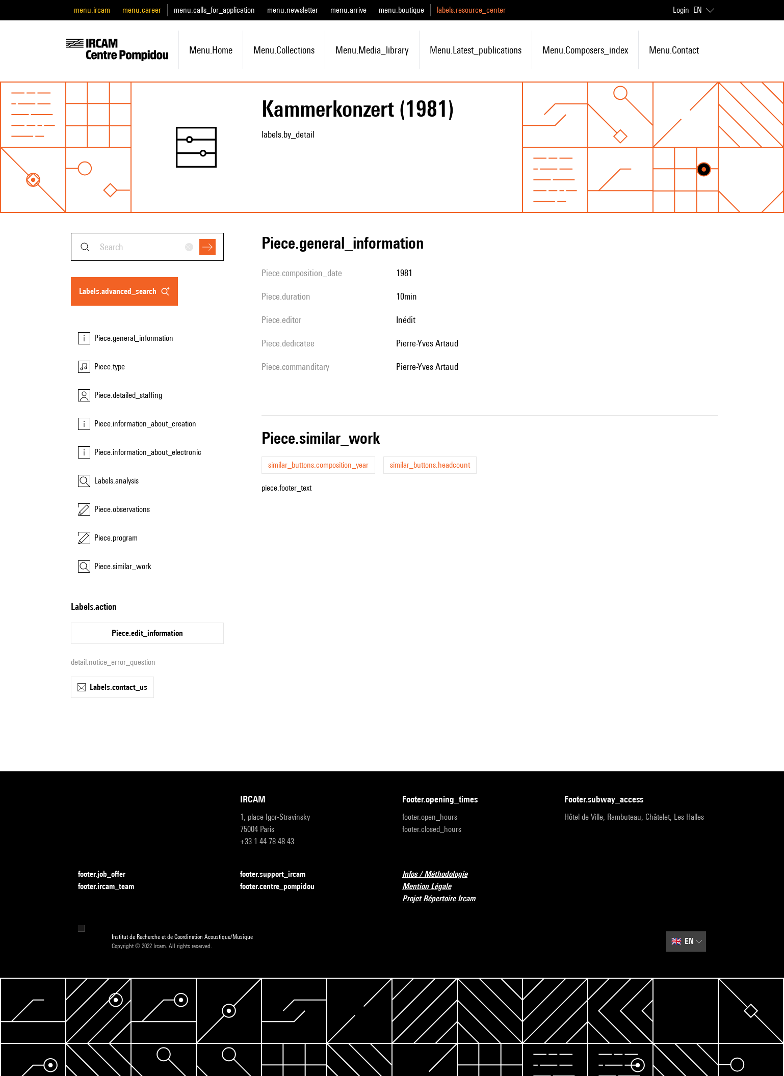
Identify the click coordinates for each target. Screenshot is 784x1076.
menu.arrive (348, 10)
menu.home (210, 50)
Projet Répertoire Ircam (444, 899)
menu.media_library (372, 50)
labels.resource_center (471, 10)
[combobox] (147, 247)
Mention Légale (432, 886)
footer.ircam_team (112, 886)
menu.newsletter (292, 10)
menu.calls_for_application (214, 10)
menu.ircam (92, 10)
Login (681, 10)
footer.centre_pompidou (283, 886)
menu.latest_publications (475, 50)
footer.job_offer (108, 874)
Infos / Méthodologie (441, 874)
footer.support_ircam (279, 874)
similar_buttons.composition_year (318, 465)
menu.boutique (401, 10)
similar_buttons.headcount (430, 465)
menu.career (141, 10)
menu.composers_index (585, 50)
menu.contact (674, 50)
